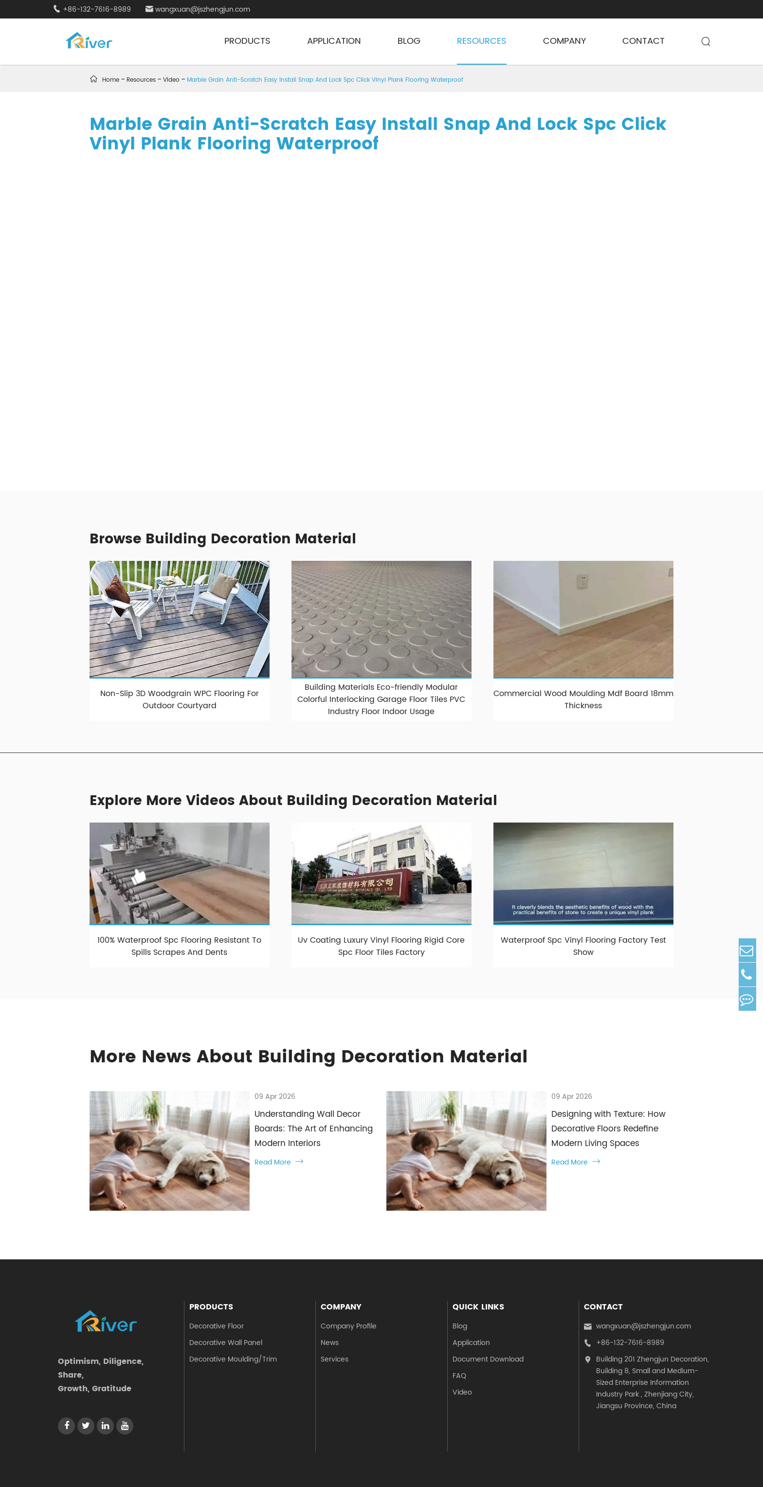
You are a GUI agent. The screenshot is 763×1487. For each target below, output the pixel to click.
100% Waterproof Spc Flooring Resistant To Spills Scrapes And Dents (179, 946)
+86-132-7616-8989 (92, 9)
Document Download (488, 1314)
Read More (218, 1147)
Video (171, 80)
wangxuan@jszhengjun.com (197, 9)
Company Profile (349, 1281)
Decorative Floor (216, 1281)
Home (110, 80)
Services (334, 1314)
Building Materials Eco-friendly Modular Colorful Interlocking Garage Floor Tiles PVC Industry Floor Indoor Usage (381, 699)
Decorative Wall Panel (225, 1298)
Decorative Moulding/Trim (233, 1314)
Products (247, 41)
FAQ (459, 1331)
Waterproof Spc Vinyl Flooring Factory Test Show (583, 946)
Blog (409, 41)
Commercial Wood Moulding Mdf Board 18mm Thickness (583, 699)
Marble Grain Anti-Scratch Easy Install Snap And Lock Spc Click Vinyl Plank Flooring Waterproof (325, 80)
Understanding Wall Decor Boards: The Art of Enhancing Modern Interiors (284, 1122)
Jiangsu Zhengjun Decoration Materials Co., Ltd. (174, 1467)
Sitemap (641, 1467)
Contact (643, 41)
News (330, 1298)
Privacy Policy (687, 1467)
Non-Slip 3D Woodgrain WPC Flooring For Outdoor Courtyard (179, 699)
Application (334, 41)
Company (564, 41)
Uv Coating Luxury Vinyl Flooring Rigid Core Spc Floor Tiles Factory (381, 946)
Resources (482, 41)
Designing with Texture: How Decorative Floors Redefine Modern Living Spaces (571, 1122)
